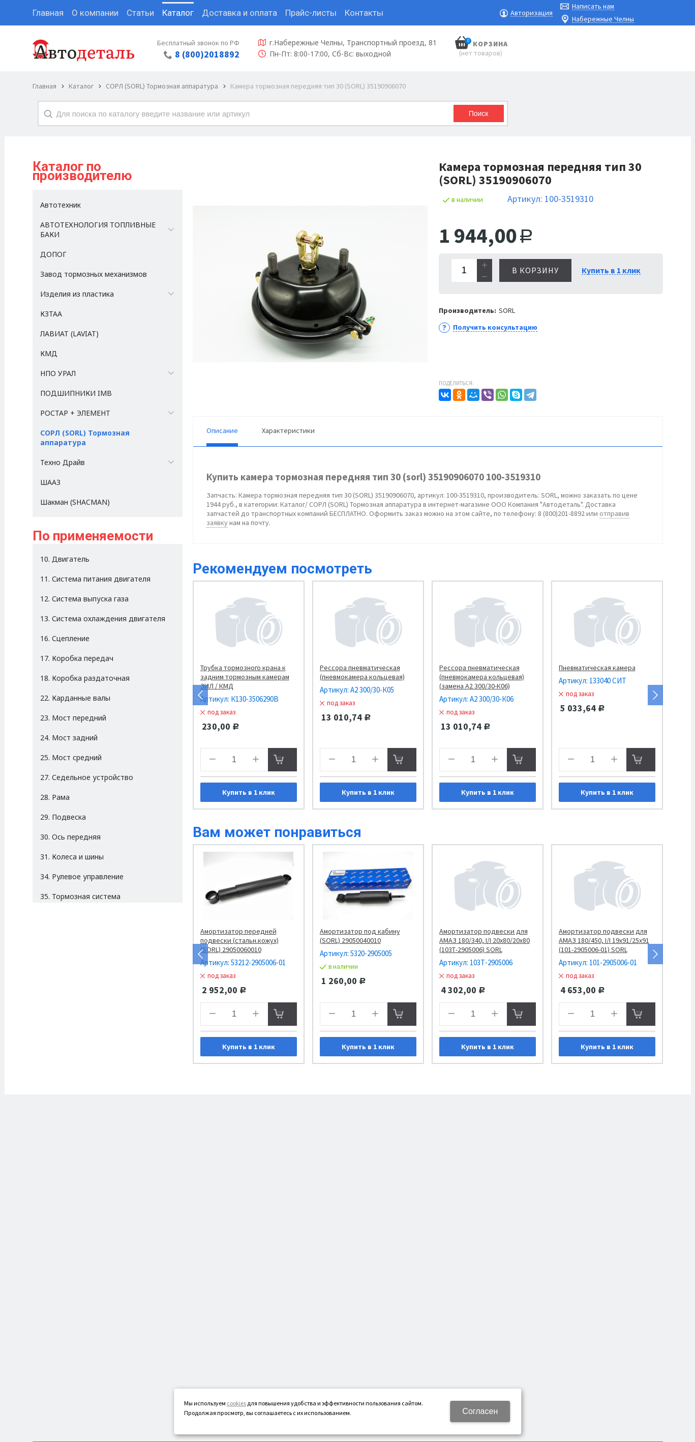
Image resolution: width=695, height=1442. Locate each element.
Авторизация (531, 13)
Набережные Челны (603, 19)
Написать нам (593, 6)
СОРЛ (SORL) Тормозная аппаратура (162, 86)
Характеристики (288, 430)
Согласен (480, 1411)
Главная (44, 86)
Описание (222, 430)
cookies (236, 1403)
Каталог (81, 86)
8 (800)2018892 (207, 54)
